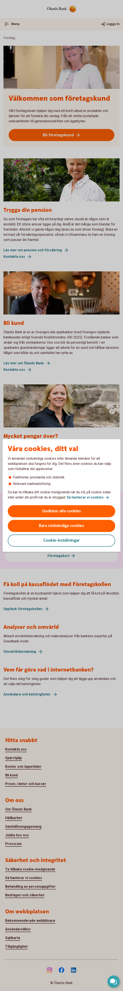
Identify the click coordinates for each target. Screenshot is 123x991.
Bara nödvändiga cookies (61, 526)
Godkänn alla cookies (61, 511)
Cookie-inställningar (61, 540)
